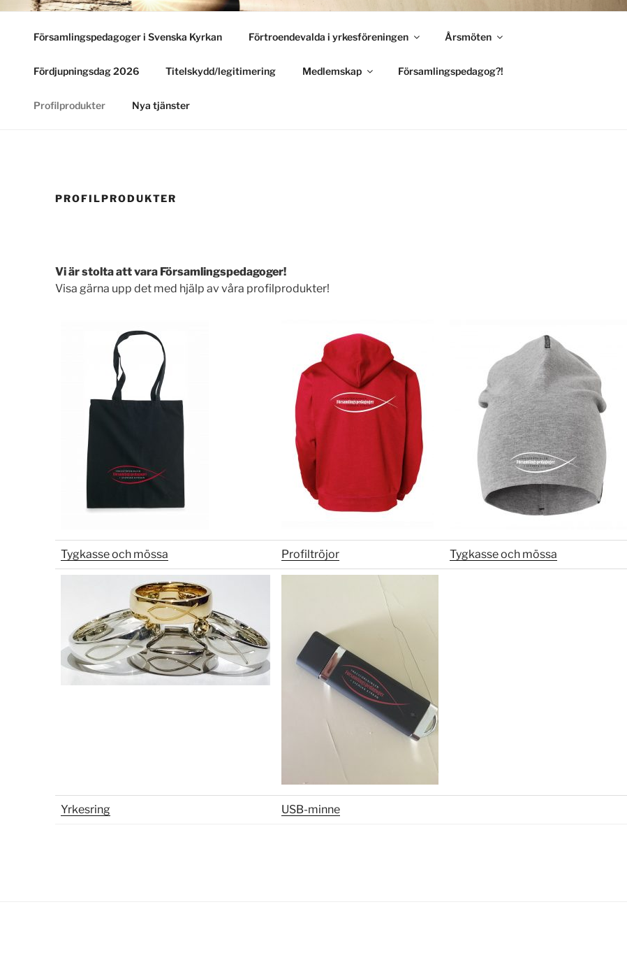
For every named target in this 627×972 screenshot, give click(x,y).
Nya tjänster (161, 105)
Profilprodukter (69, 105)
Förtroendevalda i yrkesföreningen (335, 37)
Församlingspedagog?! (450, 71)
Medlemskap (338, 71)
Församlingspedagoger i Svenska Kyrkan (128, 37)
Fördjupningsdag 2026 (86, 71)
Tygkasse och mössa (114, 554)
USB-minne (310, 809)
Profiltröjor (310, 554)
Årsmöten (475, 37)
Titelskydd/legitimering (220, 71)
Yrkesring (85, 809)
